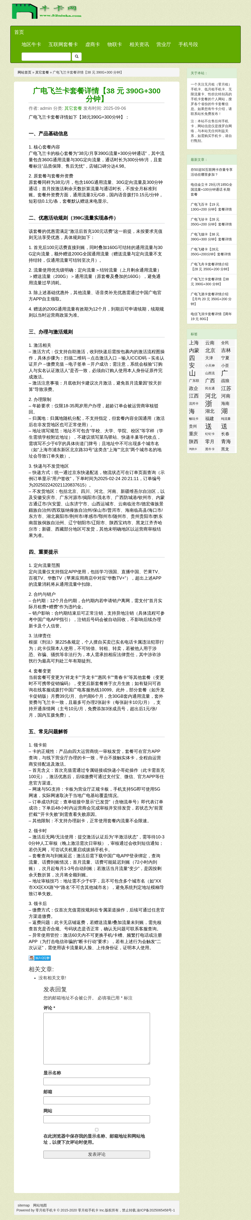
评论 (49, 1008)
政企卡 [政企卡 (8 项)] (193, 389)
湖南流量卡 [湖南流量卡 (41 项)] (224, 411)
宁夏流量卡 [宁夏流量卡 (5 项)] (225, 358)
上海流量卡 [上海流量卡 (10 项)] (194, 343)
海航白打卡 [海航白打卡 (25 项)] (192, 411)
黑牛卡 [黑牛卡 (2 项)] (210, 449)
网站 (47, 1110)
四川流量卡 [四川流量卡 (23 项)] (192, 358)
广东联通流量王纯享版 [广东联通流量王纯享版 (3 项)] (194, 381)
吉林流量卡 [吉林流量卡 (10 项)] (226, 351)
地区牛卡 (31, 44)
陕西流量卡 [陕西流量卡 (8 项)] (193, 442)
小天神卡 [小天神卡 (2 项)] (210, 366)
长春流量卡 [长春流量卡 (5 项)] (225, 434)
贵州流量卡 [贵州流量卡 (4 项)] (193, 427)
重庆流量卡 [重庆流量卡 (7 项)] (193, 434)
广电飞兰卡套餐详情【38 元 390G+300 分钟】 (97, 95)
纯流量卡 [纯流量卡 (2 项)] (226, 419)
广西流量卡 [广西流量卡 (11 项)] (210, 381)
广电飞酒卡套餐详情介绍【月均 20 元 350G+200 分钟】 (211, 299)
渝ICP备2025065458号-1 (156, 1210)
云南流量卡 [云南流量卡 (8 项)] (209, 343)
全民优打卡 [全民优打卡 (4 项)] (225, 343)
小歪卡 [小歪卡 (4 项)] (225, 366)
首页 (19, 32)
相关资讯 (139, 44)
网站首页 (24, 72)
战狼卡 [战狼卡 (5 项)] (225, 381)
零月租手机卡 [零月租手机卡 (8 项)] (209, 442)
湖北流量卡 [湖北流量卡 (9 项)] (209, 412)
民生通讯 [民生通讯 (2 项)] (210, 389)
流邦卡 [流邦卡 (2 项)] (194, 403)
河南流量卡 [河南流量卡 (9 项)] (225, 396)
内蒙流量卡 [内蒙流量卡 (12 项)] (194, 351)
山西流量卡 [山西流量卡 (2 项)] (210, 374)
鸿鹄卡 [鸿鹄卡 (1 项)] (193, 449)
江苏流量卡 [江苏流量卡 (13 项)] (226, 389)
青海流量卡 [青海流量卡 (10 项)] (226, 442)
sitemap (24, 1205)
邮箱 (47, 1091)
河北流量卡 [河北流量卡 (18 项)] (210, 396)
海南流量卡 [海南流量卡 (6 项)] (225, 404)
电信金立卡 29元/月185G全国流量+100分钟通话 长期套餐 (211, 189)
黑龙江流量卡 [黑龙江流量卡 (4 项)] (225, 450)
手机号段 (188, 44)
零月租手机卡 (88, 1210)
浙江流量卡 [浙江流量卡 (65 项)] (208, 403)
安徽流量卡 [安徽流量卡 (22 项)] (192, 365)
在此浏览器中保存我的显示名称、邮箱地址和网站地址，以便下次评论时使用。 (94, 1139)
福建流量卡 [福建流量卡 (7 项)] (209, 419)
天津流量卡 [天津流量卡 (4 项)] (209, 358)
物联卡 (114, 44)
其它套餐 (42, 72)
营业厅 (163, 44)
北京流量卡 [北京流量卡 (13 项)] (210, 351)
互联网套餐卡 (63, 44)
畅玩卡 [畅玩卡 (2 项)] (194, 419)
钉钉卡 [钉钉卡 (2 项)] (210, 434)
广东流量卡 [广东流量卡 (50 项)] (224, 373)
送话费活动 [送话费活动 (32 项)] (224, 426)
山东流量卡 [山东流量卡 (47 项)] (192, 373)
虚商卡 (92, 44)
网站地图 (40, 1205)
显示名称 (52, 1073)
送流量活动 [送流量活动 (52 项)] (208, 426)
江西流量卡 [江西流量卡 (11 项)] (194, 396)
